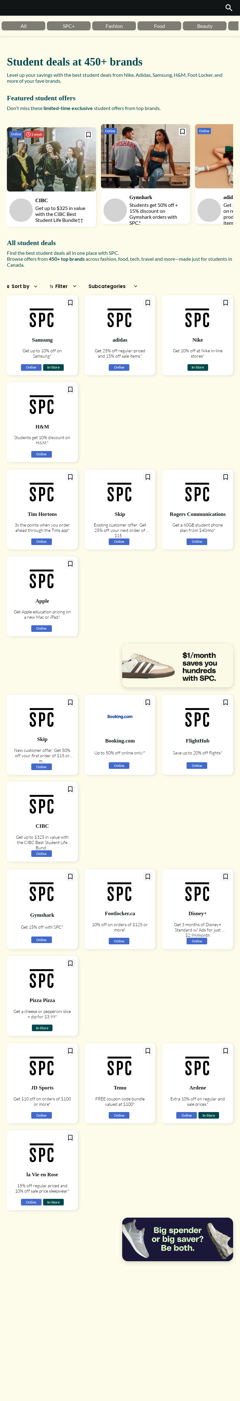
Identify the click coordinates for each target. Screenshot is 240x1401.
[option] (23, 25)
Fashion (114, 26)
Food (159, 26)
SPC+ (69, 26)
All (24, 26)
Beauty (204, 26)
